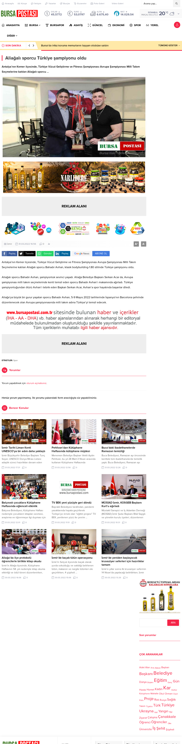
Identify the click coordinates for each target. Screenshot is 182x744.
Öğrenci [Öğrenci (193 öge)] (144, 722)
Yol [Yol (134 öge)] (170, 712)
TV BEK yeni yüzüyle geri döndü (71, 502)
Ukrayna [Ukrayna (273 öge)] (146, 711)
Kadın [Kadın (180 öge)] (159, 689)
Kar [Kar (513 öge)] (167, 688)
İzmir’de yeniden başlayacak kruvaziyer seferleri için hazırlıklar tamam (123, 561)
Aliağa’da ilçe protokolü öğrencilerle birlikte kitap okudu (21, 559)
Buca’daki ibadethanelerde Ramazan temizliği (118, 449)
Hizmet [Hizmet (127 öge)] (150, 689)
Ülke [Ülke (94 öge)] (169, 723)
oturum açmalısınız (36, 383)
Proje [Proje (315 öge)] (149, 698)
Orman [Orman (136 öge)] (169, 693)
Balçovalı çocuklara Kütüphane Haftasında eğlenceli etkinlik (21, 504)
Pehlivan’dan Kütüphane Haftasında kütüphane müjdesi (71, 449)
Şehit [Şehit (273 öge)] (160, 728)
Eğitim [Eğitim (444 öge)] (160, 680)
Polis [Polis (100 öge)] (141, 700)
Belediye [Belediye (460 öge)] (162, 673)
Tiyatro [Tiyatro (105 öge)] (149, 706)
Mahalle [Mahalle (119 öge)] (154, 693)
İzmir (9, 244)
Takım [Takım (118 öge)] (142, 706)
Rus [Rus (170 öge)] (156, 699)
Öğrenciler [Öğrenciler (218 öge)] (159, 722)
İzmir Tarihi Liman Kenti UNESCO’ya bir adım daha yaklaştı (23, 449)
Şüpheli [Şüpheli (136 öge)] (170, 729)
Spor (15, 360)
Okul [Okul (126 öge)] (161, 693)
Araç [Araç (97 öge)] (152, 668)
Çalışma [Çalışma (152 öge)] (152, 717)
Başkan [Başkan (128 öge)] (165, 667)
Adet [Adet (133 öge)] (142, 667)
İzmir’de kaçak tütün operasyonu (72, 558)
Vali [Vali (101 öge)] (156, 712)
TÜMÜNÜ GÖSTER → (169, 45)
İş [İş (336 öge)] (154, 728)
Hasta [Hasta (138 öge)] (142, 689)
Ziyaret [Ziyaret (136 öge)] (143, 717)
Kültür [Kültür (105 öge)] (174, 690)
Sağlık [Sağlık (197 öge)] (171, 699)
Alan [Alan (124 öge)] (147, 667)
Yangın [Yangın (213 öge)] (163, 711)
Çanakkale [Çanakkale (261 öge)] (167, 716)
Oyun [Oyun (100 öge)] (175, 694)
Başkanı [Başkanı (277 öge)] (146, 673)
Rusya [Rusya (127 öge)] (163, 699)
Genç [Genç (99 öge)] (170, 682)
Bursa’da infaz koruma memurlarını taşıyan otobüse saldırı (75, 45)
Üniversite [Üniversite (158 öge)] (145, 729)
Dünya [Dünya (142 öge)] (143, 682)
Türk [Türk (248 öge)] (157, 705)
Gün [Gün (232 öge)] (176, 681)
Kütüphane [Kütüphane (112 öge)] (144, 694)
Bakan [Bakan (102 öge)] (158, 668)
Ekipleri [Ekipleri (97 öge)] (150, 682)
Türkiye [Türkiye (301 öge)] (167, 705)
